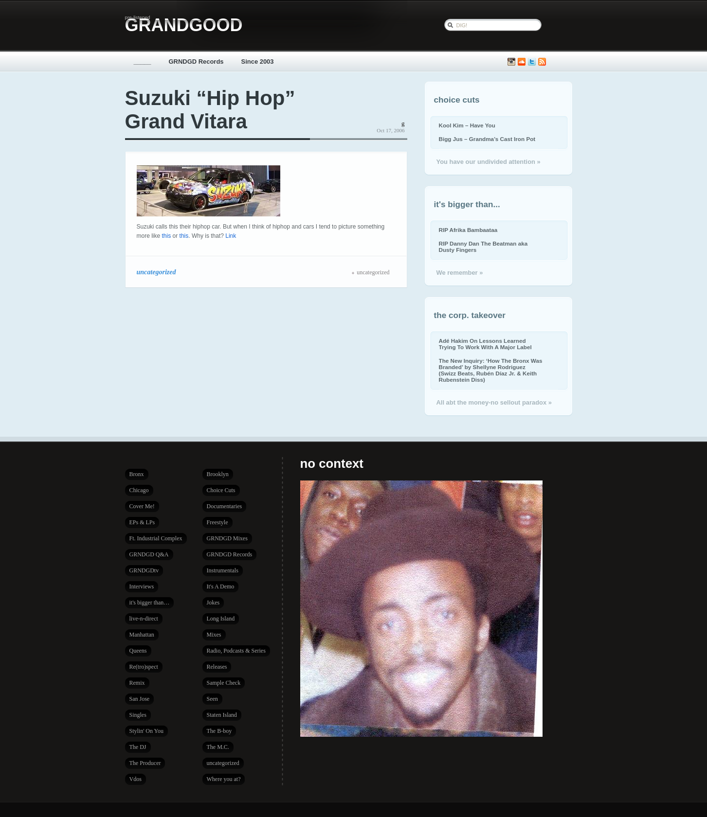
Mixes (214, 634)
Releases (217, 666)
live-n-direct (143, 618)
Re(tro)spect (143, 666)
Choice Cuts (221, 490)
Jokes (213, 602)
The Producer (145, 763)
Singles (137, 714)
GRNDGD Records (196, 61)
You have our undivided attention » (488, 161)
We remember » (459, 272)
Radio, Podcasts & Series (236, 650)
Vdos (135, 779)
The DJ (137, 747)
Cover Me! (142, 506)
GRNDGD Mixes (227, 538)
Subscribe (542, 62)
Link (230, 235)
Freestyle (217, 522)
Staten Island (222, 714)
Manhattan (141, 634)
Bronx (136, 474)
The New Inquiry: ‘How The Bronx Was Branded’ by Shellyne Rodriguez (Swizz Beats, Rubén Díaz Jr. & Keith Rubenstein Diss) (491, 370)
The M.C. (218, 747)
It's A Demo (221, 586)
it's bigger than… (149, 602)
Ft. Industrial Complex (155, 538)
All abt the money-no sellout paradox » (494, 402)
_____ (142, 61)
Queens (138, 650)
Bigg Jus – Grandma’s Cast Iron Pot (487, 139)
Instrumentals (222, 570)
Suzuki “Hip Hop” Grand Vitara (210, 110)
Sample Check (224, 682)
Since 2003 (257, 61)
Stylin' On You (146, 731)
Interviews (141, 586)
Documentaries (224, 506)
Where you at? (224, 779)
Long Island (221, 618)
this (166, 235)
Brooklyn (218, 474)
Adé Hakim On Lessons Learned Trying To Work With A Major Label (485, 343)
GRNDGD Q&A (149, 554)
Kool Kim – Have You (467, 125)
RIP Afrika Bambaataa (468, 230)
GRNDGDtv (144, 570)
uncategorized (156, 272)
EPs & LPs (142, 522)
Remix (137, 682)
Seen (212, 698)
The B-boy (219, 731)
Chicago (139, 490)
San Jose (139, 698)
